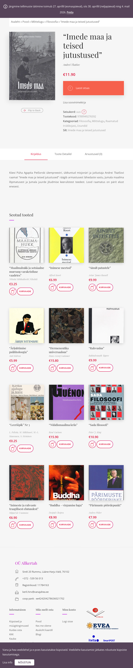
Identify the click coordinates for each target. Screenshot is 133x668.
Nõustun (24, 662)
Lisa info (7, 662)
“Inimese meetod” (60, 268)
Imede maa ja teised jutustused (87, 130)
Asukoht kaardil (44, 630)
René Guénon (55, 432)
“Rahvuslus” (96, 348)
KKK (11, 634)
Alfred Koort (55, 275)
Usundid (82, 125)
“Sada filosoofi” (98, 425)
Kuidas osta (15, 630)
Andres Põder (95, 512)
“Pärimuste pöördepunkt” (105, 505)
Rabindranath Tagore (99, 355)
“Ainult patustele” (100, 268)
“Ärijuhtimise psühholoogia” (18, 350)
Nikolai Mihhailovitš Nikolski (23, 279)
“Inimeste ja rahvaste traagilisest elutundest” (23, 507)
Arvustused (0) (93, 154)
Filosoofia (52, 21)
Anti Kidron (15, 355)
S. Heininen (26, 436)
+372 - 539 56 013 (32, 578)
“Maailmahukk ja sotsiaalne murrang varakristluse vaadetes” (26, 271)
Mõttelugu (37, 21)
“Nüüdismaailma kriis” (63, 425)
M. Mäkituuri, (26, 432)
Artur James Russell (98, 275)
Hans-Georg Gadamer (59, 355)
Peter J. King (95, 432)
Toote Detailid (63, 154)
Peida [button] (70, 12)
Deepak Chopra (56, 512)
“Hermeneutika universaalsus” (59, 350)
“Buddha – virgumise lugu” (66, 505)
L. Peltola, (14, 432)
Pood (25, 21)
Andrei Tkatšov (71, 64)
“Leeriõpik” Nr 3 (19, 425)
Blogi (38, 634)
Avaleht (15, 21)
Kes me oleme (43, 625)
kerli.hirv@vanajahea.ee (35, 591)
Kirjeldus (36, 154)
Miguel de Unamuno (18, 512)
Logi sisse (67, 621)
